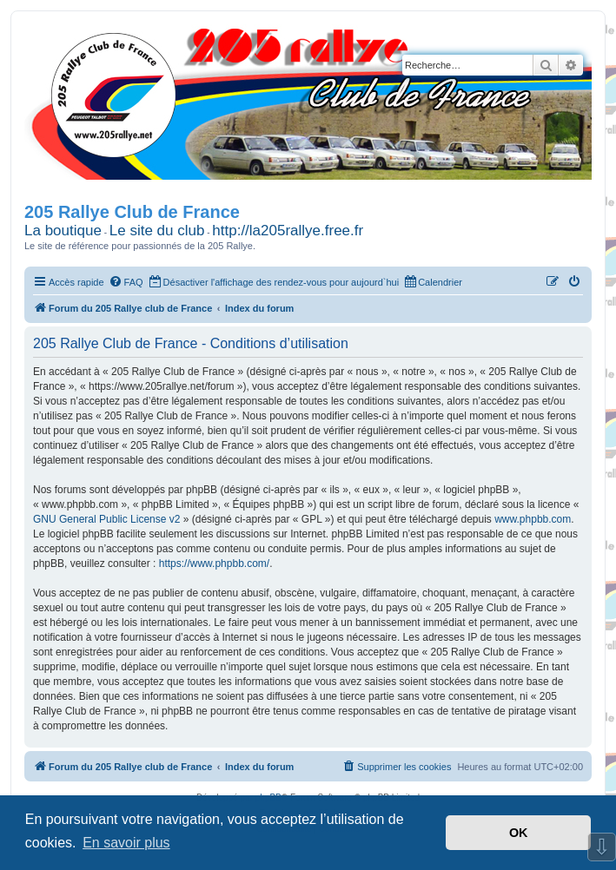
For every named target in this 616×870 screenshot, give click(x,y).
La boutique (63, 230)
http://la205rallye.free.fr (287, 230)
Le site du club (157, 230)
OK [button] (518, 833)
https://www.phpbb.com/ (214, 563)
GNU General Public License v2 (106, 519)
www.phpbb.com (532, 519)
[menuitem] (126, 282)
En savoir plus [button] (126, 842)
